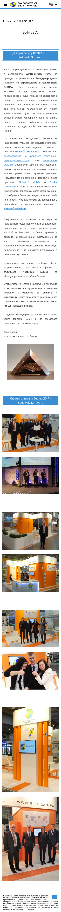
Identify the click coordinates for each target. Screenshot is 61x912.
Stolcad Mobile (29, 182)
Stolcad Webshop (15, 208)
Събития (10, 21)
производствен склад (17, 160)
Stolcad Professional (27, 151)
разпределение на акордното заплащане (30, 156)
